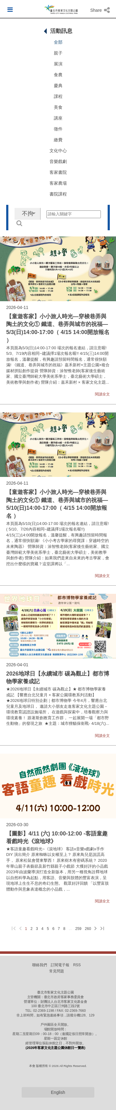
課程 (58, 96)
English (58, 1092)
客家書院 (58, 172)
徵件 (58, 128)
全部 (58, 42)
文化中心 (58, 150)
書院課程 (58, 194)
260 (88, 929)
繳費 (58, 139)
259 (78, 929)
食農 (58, 74)
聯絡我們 (39, 965)
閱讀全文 (102, 394)
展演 (58, 63)
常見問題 (56, 971)
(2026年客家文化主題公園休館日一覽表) (55, 1048)
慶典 (58, 85)
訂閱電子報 (60, 965)
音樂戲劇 (58, 161)
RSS (76, 965)
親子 (58, 53)
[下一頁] (95, 928)
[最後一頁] (102, 928)
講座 (58, 118)
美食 (58, 107)
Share (100, 10)
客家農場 (58, 183)
